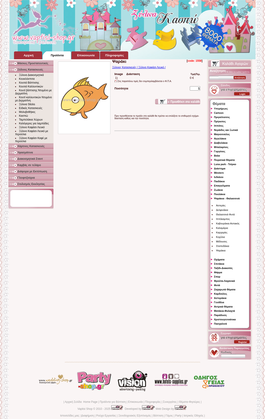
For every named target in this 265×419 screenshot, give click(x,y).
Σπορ (217, 276)
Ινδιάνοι (218, 177)
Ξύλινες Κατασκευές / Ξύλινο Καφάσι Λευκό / (139, 67)
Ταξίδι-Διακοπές (223, 268)
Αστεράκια (220, 298)
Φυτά (217, 285)
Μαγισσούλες (222, 134)
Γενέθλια (219, 302)
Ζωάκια (218, 190)
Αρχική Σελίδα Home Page (81, 401)
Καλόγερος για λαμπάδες (34, 123)
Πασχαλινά (220, 323)
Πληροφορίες (153, 401)
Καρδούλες (220, 293)
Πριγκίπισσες (222, 117)
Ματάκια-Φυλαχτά (224, 311)
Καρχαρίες (222, 232)
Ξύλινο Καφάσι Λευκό (32, 127)
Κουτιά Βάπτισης (29, 82)
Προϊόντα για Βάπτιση (113, 401)
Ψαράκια (220, 250)
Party (178, 415)
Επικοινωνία (135, 401)
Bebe (217, 155)
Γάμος (169, 415)
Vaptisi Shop (85, 408)
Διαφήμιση (87, 415)
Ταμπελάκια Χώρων (31, 119)
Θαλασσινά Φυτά (225, 214)
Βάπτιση (158, 415)
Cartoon (218, 113)
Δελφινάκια (222, 210)
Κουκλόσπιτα (27, 78)
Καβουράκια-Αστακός (227, 223)
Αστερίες (220, 205)
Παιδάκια (219, 181)
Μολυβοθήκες (27, 112)
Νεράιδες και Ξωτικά (226, 130)
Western (219, 172)
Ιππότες (218, 125)
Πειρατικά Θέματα (224, 160)
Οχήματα (219, 259)
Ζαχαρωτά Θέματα (224, 289)
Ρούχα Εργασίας (106, 415)
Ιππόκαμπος (223, 219)
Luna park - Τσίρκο (225, 164)
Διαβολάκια (221, 142)
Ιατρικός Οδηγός (193, 415)
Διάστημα (219, 168)
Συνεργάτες (170, 401)
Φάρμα (218, 272)
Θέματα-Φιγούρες (189, 401)
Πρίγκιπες (220, 121)
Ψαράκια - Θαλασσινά (227, 198)
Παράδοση (220, 315)
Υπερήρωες (221, 108)
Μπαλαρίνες (221, 147)
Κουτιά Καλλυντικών (31, 86)
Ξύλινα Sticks (27, 104)
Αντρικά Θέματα (223, 306)
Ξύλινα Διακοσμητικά (31, 75)
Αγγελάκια (220, 138)
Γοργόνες (219, 151)
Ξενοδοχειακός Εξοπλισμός (134, 415)
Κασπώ (23, 115)
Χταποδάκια (222, 246)
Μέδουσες (221, 241)
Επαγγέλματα (222, 185)
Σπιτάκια (219, 263)
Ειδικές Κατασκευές (30, 108)
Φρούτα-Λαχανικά (224, 281)
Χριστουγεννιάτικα (225, 319)
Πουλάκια (219, 194)
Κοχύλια (220, 237)
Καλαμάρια (222, 228)
